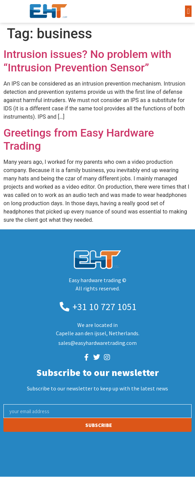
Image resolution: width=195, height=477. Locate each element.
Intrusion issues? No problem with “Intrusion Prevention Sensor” (87, 61)
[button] (188, 11)
